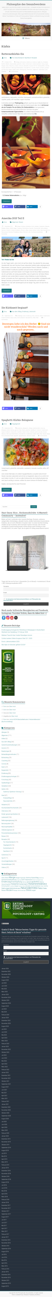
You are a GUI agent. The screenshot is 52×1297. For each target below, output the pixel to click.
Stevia (17, 69)
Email (5, 592)
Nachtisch (28, 58)
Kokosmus (11, 66)
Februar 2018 (5, 1199)
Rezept (10, 69)
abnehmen (19, 428)
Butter (8, 430)
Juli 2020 (4, 1121)
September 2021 (6, 1084)
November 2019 (6, 1142)
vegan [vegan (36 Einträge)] (34, 890)
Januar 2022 (5, 1072)
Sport (3, 858)
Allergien (4, 732)
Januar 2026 (5, 968)
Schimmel (5, 855)
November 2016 (6, 1243)
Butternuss (29, 62)
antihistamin (23, 62)
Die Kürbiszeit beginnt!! (15, 307)
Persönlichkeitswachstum (10, 833)
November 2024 (6, 997)
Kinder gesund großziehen (10, 814)
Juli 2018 (4, 1185)
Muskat (3, 67)
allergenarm (25, 428)
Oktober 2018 (5, 1176)
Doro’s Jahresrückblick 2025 (10, 641)
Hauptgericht (16, 424)
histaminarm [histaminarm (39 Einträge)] (23, 884)
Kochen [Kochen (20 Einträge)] (20, 886)
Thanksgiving (23, 69)
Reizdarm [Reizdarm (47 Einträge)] (9, 890)
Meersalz (4, 433)
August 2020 (5, 1118)
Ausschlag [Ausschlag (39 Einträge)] (35, 878)
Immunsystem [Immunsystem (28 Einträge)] (6, 886)
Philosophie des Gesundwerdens (26, 4)
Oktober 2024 (5, 1000)
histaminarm (29, 64)
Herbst (23, 64)
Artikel (3, 738)
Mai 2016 (4, 1260)
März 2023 (5, 1040)
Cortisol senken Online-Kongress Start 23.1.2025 (17, 638)
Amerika (23, 226)
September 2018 (6, 1179)
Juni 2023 (4, 1032)
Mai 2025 (4, 988)
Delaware (47, 226)
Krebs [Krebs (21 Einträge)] (23, 886)
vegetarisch (35, 69)
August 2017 (5, 1217)
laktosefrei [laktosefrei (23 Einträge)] (27, 886)
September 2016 (6, 1248)
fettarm (8, 228)
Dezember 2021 (6, 1075)
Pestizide (10, 232)
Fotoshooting (25, 228)
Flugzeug (19, 228)
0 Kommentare (13, 71)
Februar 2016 (5, 1269)
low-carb (40, 432)
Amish (32, 226)
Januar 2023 (5, 1046)
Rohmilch (25, 232)
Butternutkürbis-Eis (13, 53)
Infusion (23, 230)
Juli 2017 (4, 1219)
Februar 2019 (5, 1165)
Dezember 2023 (6, 1020)
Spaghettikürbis (22, 435)
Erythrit (3, 64)
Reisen (21, 222)
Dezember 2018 (6, 1170)
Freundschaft (37, 228)
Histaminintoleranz (15, 230)
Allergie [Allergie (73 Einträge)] (12, 877)
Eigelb (39, 62)
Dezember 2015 (6, 1274)
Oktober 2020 (5, 1113)
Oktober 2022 (5, 1052)
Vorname (6, 586)
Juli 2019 (4, 1153)
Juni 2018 (4, 1188)
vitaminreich (42, 69)
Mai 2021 (4, 1092)
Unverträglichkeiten (8, 861)
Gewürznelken (13, 64)
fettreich (7, 64)
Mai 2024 (4, 1012)
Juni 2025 (4, 986)
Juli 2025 (4, 983)
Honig (43, 64)
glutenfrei (19, 64)
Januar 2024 (5, 1017)
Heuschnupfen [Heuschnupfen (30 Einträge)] (6, 884)
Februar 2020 (5, 1133)
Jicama (30, 230)
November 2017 (6, 1208)
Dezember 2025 (6, 971)
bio (44, 428)
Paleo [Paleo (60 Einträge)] (40, 888)
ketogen (3, 66)
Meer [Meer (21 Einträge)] (42, 886)
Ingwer (46, 64)
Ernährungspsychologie (9, 776)
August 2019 (5, 1150)
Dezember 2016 (6, 1240)
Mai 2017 (4, 1225)
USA (29, 232)
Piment (37, 67)
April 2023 (4, 1038)
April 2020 (4, 1127)
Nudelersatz (29, 433)
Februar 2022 (5, 1069)
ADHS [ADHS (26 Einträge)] (3, 877)
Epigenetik (5, 770)
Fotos (33, 315)
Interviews (5, 811)
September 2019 (6, 1147)
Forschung (5, 779)
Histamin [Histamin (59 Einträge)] (15, 884)
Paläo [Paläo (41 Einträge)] (45, 888)
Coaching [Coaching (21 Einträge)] (19, 879)
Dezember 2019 (6, 1139)
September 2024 (6, 1003)
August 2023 (5, 1026)
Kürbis (16, 66)
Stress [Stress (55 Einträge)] (28, 890)
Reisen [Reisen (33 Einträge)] (4, 890)
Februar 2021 (5, 1101)
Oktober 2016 (5, 1245)
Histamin (8, 230)
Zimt (46, 69)
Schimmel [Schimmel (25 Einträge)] (20, 890)
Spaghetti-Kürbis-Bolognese (17, 420)
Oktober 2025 (5, 977)
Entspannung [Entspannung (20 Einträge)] (39, 879)
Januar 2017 (5, 1237)
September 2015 (6, 1283)
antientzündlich (36, 428)
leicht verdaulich (21, 317)
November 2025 (6, 974)
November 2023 (6, 1023)
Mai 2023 (4, 1035)
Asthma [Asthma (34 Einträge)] (28, 878)
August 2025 (5, 980)
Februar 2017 (5, 1234)
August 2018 (5, 1182)
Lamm (36, 432)
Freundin (31, 228)
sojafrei (14, 69)
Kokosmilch (14, 432)
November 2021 (6, 1078)
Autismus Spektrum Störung (12, 792)
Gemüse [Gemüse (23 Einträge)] (24, 882)
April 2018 (4, 1193)
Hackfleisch (33, 430)
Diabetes (4, 228)
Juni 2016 (4, 1257)
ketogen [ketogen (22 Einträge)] (16, 886)
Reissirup (5, 69)
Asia (42, 428)
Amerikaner (28, 226)
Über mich (12, 706)
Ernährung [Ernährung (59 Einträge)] (6, 882)
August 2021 (5, 1087)
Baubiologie (5, 751)
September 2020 (6, 1116)
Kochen (34, 230)
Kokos (7, 66)
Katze (11, 317)
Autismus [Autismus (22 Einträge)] (41, 877)
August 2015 (5, 1286)
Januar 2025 (5, 994)
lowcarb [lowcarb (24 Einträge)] (33, 886)
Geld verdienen (44, 228)
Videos (4, 867)
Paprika (44, 433)
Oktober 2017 (5, 1211)
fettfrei (11, 228)
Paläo (34, 317)
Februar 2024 (5, 1014)
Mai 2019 (4, 1156)
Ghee (20, 430)
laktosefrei (26, 66)
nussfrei (33, 67)
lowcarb (31, 66)
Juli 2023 (4, 1029)
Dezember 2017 (6, 1205)
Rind (3, 435)
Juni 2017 (4, 1222)
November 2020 (6, 1110)
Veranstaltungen (7, 864)
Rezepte (34, 58)
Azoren (4, 748)
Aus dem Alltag (17, 311)
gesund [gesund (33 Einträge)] (29, 882)
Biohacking (5, 757)
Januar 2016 (5, 1271)
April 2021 (4, 1095)
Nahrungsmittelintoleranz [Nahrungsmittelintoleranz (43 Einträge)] (11, 888)
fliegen (15, 228)
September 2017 (6, 1214)
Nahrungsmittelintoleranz (17, 67)
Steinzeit (29, 435)
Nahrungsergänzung (8, 820)
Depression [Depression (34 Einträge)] (28, 880)
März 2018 (5, 1196)
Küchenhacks (7, 848)
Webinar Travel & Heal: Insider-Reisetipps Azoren (17, 635)
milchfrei (47, 66)
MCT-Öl (35, 66)
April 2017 (4, 1228)
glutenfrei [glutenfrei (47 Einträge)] (35, 882)
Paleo (37, 317)
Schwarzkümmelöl (8, 435)
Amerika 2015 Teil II (13, 218)
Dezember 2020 (6, 1107)
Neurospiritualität (7, 827)
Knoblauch (7, 432)
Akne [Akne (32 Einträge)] (6, 878)
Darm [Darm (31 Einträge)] (23, 880)
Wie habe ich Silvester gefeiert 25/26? (14, 645)
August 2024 (5, 1006)
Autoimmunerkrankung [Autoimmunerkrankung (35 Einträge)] (9, 880)
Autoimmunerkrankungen (9, 745)
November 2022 (6, 1049)
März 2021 (5, 1098)
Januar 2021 (5, 1104)
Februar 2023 (5, 1043)
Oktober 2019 (5, 1144)
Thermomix (29, 69)
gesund (16, 430)
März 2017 (5, 1231)
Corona (4, 764)
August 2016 (5, 1251)
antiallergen (20, 315)
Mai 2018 (4, 1191)
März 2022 (5, 1066)
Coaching (5, 761)
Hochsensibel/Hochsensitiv (10, 808)
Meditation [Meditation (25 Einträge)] (38, 886)
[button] (7, 206)
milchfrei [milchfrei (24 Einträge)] (46, 886)
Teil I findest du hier (8, 260)
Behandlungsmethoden (9, 754)
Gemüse (4, 230)
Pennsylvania (5, 232)
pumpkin (42, 67)
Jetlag (26, 230)
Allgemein (15, 222)
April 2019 (4, 1159)
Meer (42, 230)
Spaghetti (16, 435)
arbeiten (37, 226)
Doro (5, 58)
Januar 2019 (5, 1168)
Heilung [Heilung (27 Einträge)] (41, 882)
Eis (42, 62)
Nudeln (34, 433)
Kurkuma (21, 66)
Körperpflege (7, 798)
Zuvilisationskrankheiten (37, 232)
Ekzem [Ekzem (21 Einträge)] (34, 879)
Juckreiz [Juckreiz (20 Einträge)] (12, 886)
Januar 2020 (5, 1136)
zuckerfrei (4, 71)
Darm (24, 315)
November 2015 (6, 1277)
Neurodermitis (27, 67)
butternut (35, 62)
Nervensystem (6, 823)
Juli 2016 (4, 1254)
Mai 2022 (4, 1061)
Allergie (17, 62)
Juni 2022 (4, 1058)
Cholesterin (42, 226)
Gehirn (4, 789)
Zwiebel (33, 435)
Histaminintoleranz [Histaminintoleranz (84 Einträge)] (37, 883)
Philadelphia (16, 232)
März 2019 (5, 1162)
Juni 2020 (4, 1124)
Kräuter (24, 432)
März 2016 (5, 1266)
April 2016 (4, 1263)
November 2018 (6, 1173)
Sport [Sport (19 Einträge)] (24, 890)
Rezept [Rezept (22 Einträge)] (15, 890)
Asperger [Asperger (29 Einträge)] (23, 878)
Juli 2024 (4, 1009)
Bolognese (4, 430)
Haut (3, 795)
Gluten (23, 430)
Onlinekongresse (7, 830)
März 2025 (5, 991)
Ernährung (25, 311)
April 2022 (4, 1064)
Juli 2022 (4, 1055)
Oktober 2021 (5, 1081)
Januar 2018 (5, 1202)
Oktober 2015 (5, 1280)
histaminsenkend (37, 64)
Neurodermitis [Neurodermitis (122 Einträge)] (29, 887)
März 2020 (5, 1130)
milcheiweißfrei (41, 66)
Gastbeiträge (6, 783)
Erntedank (45, 62)
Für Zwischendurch (18, 58)
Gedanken (5, 786)
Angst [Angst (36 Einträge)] (18, 878)
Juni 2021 (4, 1090)
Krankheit (19, 432)
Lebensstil (32, 311)
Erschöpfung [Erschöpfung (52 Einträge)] (16, 882)
